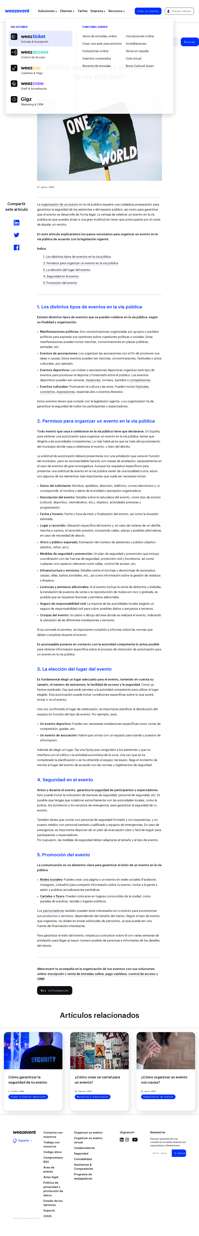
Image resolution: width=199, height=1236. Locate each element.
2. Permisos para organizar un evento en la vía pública (80, 263)
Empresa (98, 11)
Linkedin (122, 1139)
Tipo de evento (98, 39)
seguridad (101, 790)
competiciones (140, 380)
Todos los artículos (27, 39)
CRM (40, 979)
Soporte (49, 1210)
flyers (60, 896)
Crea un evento (148, 11)
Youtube (135, 1139)
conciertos (47, 391)
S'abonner (180, 1153)
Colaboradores (84, 1148)
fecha (90, 749)
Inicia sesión (179, 11)
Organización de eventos (64, 39)
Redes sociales (51, 879)
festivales (142, 386)
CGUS (47, 1216)
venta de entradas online (85, 974)
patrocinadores (53, 910)
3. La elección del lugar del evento (66, 269)
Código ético (52, 1152)
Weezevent (17, 11)
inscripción (56, 974)
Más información (55, 990)
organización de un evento (59, 204)
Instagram (127, 1139)
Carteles (46, 896)
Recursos (116, 11)
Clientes (67, 11)
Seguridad (81, 1153)
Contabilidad (83, 1159)
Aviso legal (50, 1177)
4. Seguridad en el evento (61, 276)
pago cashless (116, 974)
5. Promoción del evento (60, 282)
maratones (93, 380)
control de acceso (142, 974)
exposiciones (66, 391)
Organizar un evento (88, 1132)
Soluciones (47, 11)
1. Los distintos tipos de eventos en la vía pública (77, 256)
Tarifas (83, 11)
